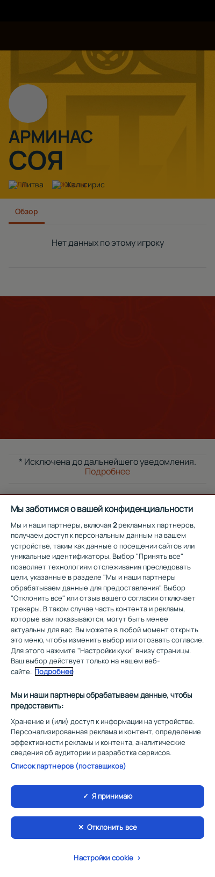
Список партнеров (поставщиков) (68, 768)
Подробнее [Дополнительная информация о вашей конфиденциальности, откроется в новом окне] (54, 673)
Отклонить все (112, 829)
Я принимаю (112, 798)
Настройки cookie (103, 860)
